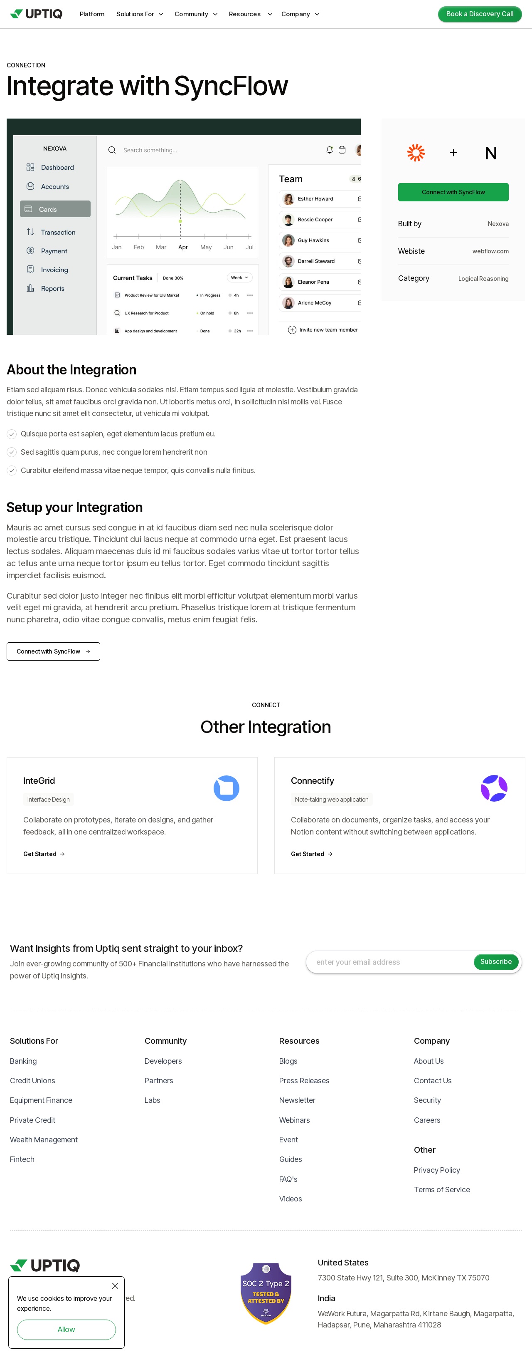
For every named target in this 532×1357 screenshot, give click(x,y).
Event (288, 1139)
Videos (290, 1198)
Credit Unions (32, 1080)
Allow (66, 1329)
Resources (245, 14)
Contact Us (433, 1080)
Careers (427, 1120)
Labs (152, 1100)
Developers (163, 1061)
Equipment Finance (41, 1100)
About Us (429, 1061)
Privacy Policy (437, 1170)
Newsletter (297, 1100)
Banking (23, 1061)
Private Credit (32, 1120)
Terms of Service (442, 1189)
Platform (92, 14)
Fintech (22, 1159)
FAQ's (288, 1179)
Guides (290, 1159)
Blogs (288, 1061)
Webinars (294, 1120)
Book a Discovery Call (480, 14)
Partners (159, 1080)
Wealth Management (44, 1139)
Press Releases (304, 1080)
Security (427, 1100)
